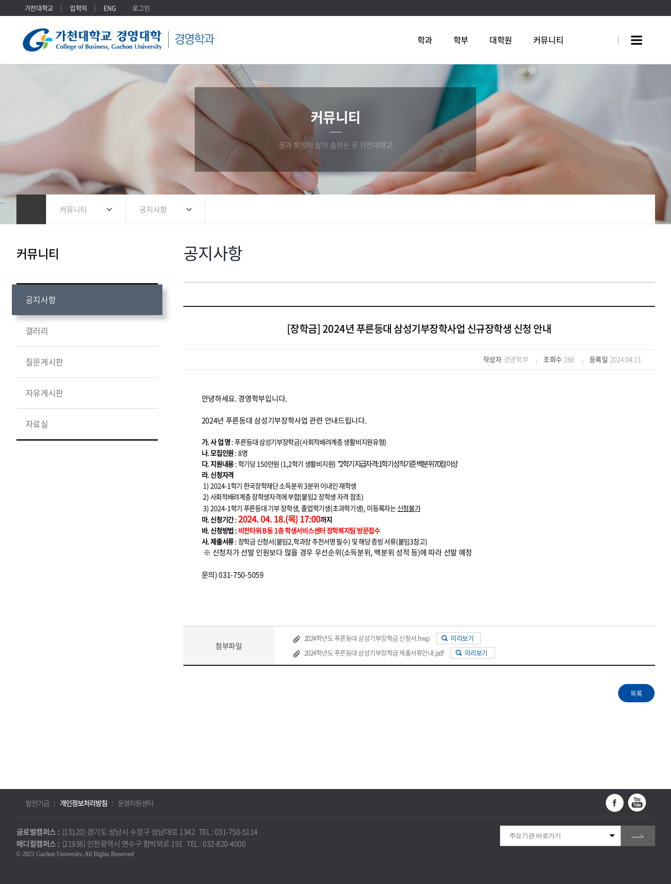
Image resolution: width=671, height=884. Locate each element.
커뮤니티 (73, 209)
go (638, 836)
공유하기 (598, 209)
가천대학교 (39, 7)
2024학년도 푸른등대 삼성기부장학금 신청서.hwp (367, 637)
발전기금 (37, 803)
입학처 (78, 7)
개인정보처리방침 (83, 803)
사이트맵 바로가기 (637, 40)
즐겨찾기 (616, 209)
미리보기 (462, 637)
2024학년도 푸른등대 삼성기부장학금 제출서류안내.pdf (374, 652)
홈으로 (31, 209)
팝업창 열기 (599, 23)
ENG (110, 7)
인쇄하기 (634, 209)
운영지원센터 (135, 803)
